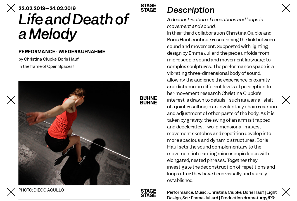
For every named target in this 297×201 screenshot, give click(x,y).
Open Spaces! (60, 66)
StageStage (148, 8)
